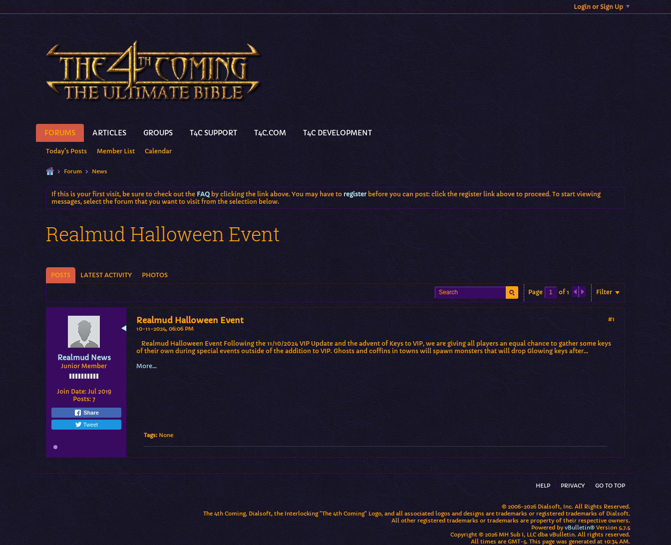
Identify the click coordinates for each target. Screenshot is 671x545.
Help (543, 485)
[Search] (476, 292)
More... (146, 366)
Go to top (610, 485)
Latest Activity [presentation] (106, 275)
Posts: (82, 399)
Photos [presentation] (155, 275)
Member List (116, 151)
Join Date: (71, 391)
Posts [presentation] (60, 275)
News (99, 171)
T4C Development (337, 132)
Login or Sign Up (602, 6)
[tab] (60, 275)
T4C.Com (270, 132)
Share (86, 413)
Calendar (158, 151)
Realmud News (84, 357)
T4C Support (213, 132)
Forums (59, 132)
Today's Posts (66, 151)
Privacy (573, 485)
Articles (109, 132)
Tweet (86, 424)
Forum (73, 171)
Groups (158, 132)
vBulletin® (580, 527)
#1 (611, 319)
